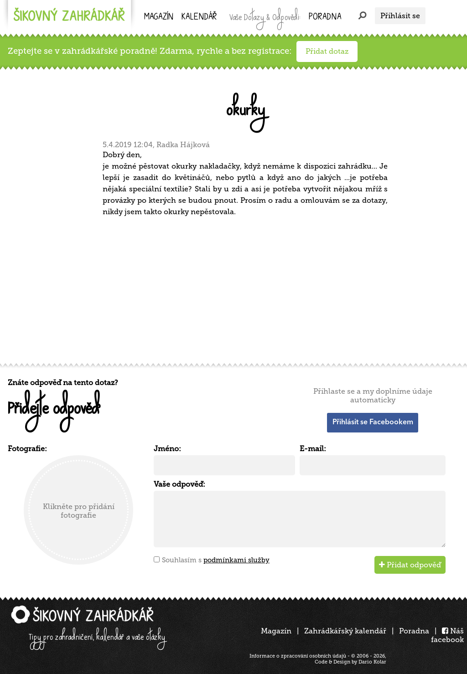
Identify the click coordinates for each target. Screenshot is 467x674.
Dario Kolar (372, 662)
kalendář (199, 18)
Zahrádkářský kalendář (345, 631)
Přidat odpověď (410, 565)
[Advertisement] (236, 288)
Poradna (325, 18)
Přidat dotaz (327, 51)
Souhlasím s (216, 560)
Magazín (158, 18)
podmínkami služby (236, 560)
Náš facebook (447, 635)
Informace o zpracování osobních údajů (297, 656)
